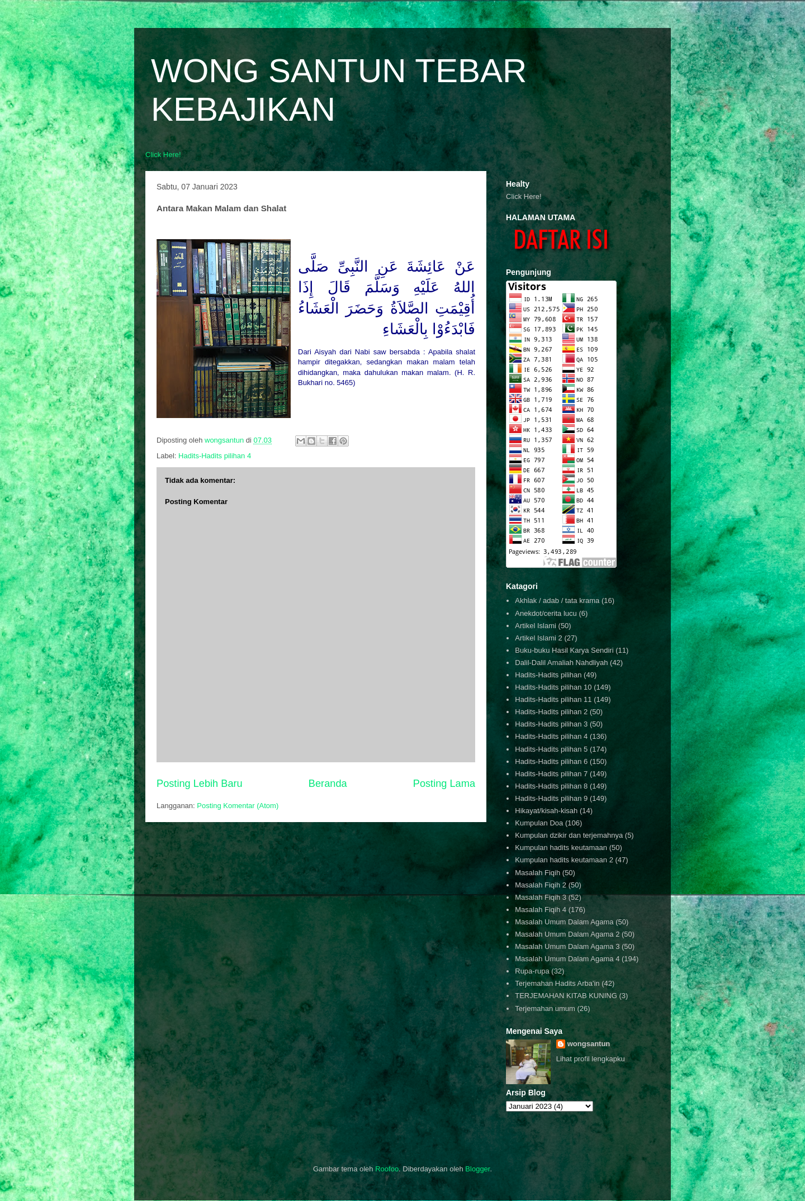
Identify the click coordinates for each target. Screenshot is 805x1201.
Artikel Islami (535, 625)
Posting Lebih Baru (200, 783)
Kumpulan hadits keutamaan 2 (564, 860)
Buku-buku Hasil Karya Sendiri (564, 650)
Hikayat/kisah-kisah (546, 810)
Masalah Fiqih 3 (540, 897)
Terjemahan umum (545, 1008)
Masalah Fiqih (537, 872)
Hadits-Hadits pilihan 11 (553, 699)
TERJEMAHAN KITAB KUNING (566, 995)
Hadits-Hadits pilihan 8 (551, 786)
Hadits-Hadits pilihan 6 (551, 761)
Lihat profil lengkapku (590, 1059)
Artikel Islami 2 (538, 638)
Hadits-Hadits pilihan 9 (551, 798)
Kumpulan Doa (539, 823)
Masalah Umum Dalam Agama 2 (567, 934)
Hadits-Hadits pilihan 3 (551, 724)
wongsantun (588, 1043)
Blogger (477, 1169)
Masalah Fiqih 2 (540, 885)
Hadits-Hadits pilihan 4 (214, 456)
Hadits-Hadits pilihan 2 (551, 712)
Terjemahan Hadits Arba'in (557, 983)
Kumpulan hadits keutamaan (561, 847)
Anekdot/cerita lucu (546, 613)
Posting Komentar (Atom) (237, 805)
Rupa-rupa (532, 971)
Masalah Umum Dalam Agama (564, 922)
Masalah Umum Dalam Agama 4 (567, 959)
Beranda (328, 783)
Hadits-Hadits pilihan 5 (551, 749)
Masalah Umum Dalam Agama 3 (567, 946)
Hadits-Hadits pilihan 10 (553, 687)
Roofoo (387, 1169)
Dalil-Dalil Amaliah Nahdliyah (561, 662)
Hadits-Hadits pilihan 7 (551, 774)
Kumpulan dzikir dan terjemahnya (569, 835)
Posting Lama (444, 783)
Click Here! (163, 154)
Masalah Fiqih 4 (540, 909)
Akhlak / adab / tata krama (557, 600)
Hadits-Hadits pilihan (548, 675)
